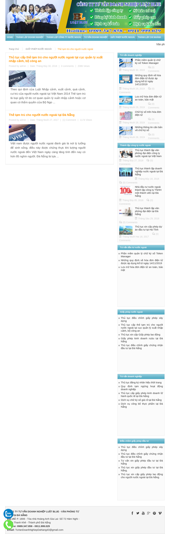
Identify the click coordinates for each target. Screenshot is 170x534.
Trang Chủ (14, 49)
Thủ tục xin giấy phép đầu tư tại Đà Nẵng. (142, 469)
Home (10, 37)
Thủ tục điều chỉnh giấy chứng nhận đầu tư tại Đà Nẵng (142, 347)
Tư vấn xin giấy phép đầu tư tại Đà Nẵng (142, 462)
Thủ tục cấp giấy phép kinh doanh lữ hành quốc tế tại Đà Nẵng (142, 394)
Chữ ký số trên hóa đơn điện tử (148, 113)
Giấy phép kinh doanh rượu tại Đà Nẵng (142, 340)
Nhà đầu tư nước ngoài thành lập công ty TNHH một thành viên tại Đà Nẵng (148, 191)
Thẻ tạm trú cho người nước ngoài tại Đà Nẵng (60, 90)
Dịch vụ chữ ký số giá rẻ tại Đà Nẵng (141, 399)
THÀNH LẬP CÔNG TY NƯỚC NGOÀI (63, 37)
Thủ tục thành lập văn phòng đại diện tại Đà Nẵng (147, 211)
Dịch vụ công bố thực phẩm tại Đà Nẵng (142, 405)
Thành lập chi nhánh (149, 37)
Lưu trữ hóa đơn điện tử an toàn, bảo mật (148, 98)
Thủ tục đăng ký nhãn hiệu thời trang (141, 382)
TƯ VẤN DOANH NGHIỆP (95, 37)
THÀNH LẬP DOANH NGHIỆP (29, 37)
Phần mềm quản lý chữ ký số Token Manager (148, 61)
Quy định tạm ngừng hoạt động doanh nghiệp (142, 388)
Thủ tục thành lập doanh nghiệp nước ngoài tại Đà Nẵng (149, 171)
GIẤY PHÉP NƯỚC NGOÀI (123, 37)
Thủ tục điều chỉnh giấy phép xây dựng (142, 319)
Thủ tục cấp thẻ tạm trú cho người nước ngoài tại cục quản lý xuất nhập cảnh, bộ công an (73, 57)
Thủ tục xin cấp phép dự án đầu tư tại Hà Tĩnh (148, 228)
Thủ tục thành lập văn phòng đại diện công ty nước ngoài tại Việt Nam (148, 153)
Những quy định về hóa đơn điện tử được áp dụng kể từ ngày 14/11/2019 (148, 80)
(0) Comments (130, 182)
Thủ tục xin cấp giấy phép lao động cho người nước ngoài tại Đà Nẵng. (142, 476)
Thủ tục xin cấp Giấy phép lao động (140, 334)
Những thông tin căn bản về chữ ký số (148, 129)
